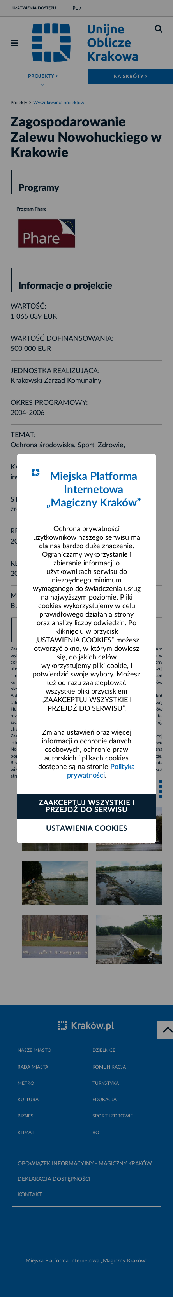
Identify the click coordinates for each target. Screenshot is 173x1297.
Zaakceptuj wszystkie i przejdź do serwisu (87, 807)
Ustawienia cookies (86, 828)
